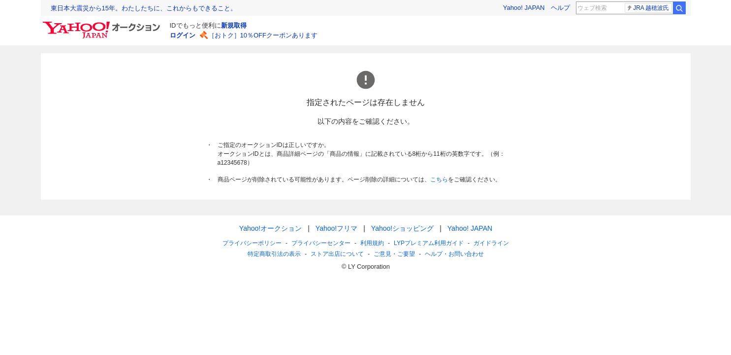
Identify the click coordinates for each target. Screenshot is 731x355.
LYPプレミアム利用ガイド (429, 243)
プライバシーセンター (320, 243)
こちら (439, 179)
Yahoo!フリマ (336, 228)
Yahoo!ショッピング (402, 228)
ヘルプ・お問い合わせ (454, 253)
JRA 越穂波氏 (647, 7)
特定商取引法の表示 (274, 253)
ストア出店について (337, 253)
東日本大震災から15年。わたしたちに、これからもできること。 (144, 8)
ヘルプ (560, 7)
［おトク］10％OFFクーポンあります (263, 35)
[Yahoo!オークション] (103, 24)
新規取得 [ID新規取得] (234, 25)
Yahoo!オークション (270, 228)
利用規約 (372, 243)
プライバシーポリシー (252, 243)
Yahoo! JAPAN (524, 7)
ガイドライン (491, 243)
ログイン (182, 35)
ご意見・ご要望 (394, 253)
